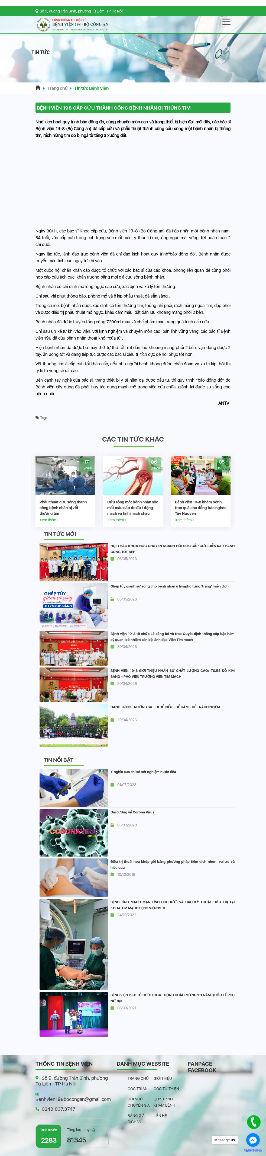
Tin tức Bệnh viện (91, 88)
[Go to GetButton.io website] (253, 1150)
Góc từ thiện (166, 1089)
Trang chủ (57, 88)
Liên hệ (160, 1115)
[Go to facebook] (253, 1140)
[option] (65, 491)
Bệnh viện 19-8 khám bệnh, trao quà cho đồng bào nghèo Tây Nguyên (200, 508)
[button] (133, 76)
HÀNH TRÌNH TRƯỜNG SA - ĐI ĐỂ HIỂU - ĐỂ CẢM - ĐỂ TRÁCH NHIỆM (165, 707)
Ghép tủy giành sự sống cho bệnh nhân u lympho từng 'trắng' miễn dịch (170, 586)
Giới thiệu (163, 1078)
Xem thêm (49, 520)
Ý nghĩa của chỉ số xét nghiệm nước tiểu (143, 772)
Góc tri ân (138, 1089)
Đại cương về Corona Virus (132, 812)
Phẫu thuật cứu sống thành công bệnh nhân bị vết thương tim (63, 508)
